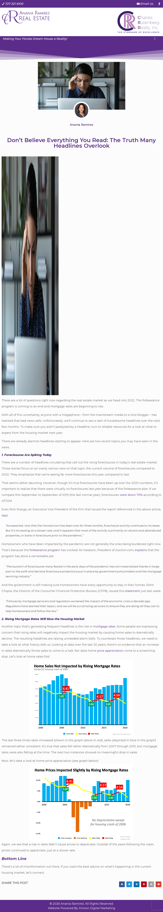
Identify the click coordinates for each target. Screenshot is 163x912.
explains (141, 550)
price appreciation (110, 650)
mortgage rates (104, 626)
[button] (154, 38)
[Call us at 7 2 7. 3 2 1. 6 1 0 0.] (12, 4)
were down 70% (131, 495)
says (5, 515)
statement (132, 591)
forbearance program (45, 550)
